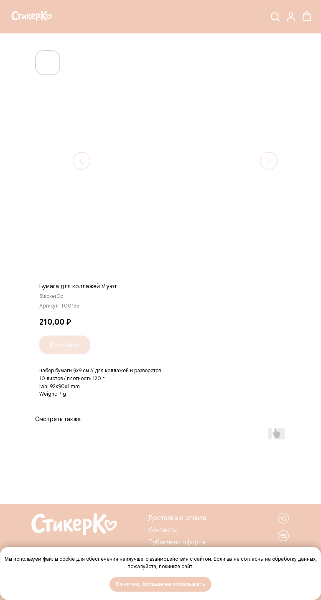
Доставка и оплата (177, 518)
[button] (275, 16)
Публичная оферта (176, 542)
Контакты (162, 530)
